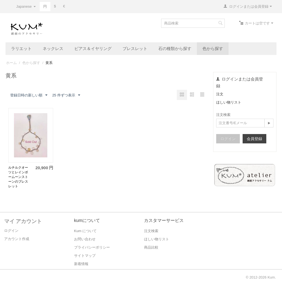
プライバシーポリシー (92, 247)
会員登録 (254, 139)
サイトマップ (85, 256)
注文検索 (151, 231)
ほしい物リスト (228, 102)
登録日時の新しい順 (28, 95)
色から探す (212, 48)
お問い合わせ (85, 239)
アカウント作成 (16, 239)
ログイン (228, 139)
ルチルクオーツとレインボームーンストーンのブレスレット (18, 177)
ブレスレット (135, 48)
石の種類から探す (174, 48)
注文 (219, 94)
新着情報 (81, 264)
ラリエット (21, 48)
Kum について (85, 231)
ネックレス (53, 48)
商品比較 (151, 247)
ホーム (11, 63)
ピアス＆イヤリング (93, 48)
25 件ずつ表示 (66, 95)
